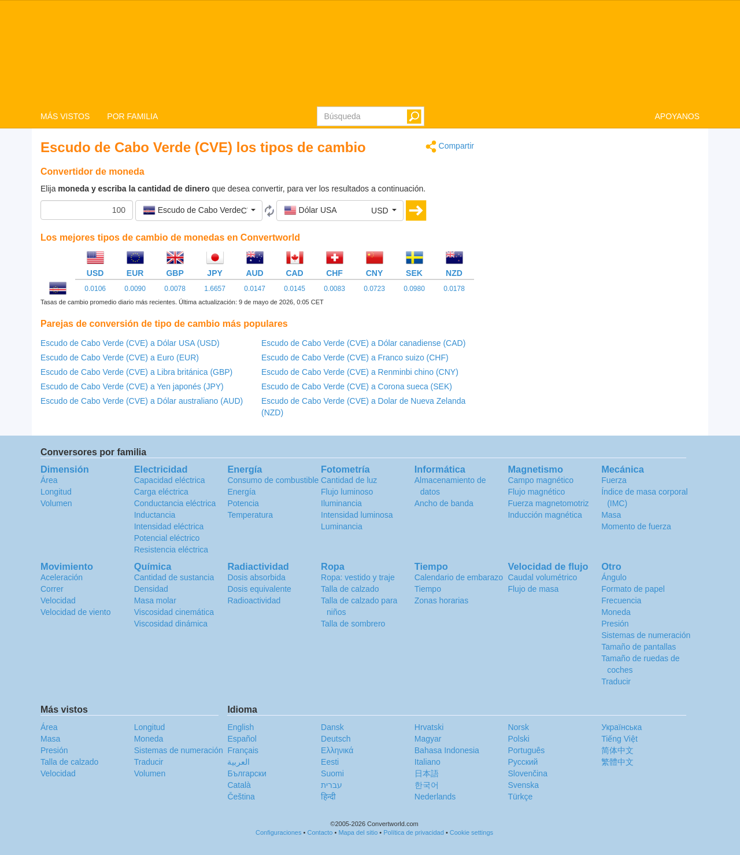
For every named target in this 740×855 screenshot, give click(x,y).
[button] (198, 210)
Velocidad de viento (75, 612)
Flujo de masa (533, 589)
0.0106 (95, 289)
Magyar (428, 738)
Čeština (240, 796)
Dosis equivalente (259, 589)
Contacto (319, 832)
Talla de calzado (350, 589)
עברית (331, 785)
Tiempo (428, 589)
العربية (238, 761)
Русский (523, 761)
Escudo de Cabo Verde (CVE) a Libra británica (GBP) (136, 372)
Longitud (56, 491)
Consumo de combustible (273, 480)
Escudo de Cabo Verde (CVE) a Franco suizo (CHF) (355, 357)
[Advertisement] (595, 221)
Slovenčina (527, 773)
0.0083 (334, 289)
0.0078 (175, 289)
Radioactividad (253, 600)
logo (370, 53)
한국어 (427, 785)
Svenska (523, 785)
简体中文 (617, 750)
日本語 (427, 773)
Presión (614, 623)
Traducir (616, 681)
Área (49, 480)
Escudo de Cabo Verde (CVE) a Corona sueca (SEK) (356, 386)
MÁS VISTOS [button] (65, 116)
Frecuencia (621, 600)
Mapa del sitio (358, 832)
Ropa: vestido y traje (358, 577)
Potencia (242, 503)
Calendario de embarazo (459, 577)
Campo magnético (541, 480)
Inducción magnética (545, 514)
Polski (518, 738)
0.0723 (374, 289)
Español (242, 738)
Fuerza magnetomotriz (548, 503)
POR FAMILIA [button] (132, 116)
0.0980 (414, 289)
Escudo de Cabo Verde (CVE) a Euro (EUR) (119, 357)
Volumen (56, 503)
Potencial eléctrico (167, 538)
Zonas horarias (441, 600)
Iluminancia (341, 503)
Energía (241, 491)
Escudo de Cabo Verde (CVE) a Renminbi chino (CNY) (359, 372)
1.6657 (214, 289)
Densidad (151, 589)
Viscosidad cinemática (174, 612)
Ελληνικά (337, 750)
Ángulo (614, 577)
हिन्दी (328, 796)
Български (246, 773)
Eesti (330, 761)
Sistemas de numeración (645, 635)
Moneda (616, 612)
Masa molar (155, 600)
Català (238, 785)
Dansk (332, 727)
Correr (52, 589)
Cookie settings (471, 832)
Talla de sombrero (353, 623)
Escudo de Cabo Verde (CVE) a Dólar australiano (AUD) (141, 401)
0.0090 (135, 289)
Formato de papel (633, 589)
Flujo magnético (536, 491)
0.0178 (454, 289)
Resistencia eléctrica (171, 549)
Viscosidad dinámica (171, 623)
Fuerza (614, 480)
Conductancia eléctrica (175, 503)
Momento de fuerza (636, 526)
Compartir (450, 147)
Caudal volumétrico (542, 577)
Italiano (428, 761)
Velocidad (58, 600)
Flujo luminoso (347, 491)
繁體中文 (617, 761)
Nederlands (435, 796)
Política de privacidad (413, 832)
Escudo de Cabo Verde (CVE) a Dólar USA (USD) (130, 343)
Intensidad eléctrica (169, 526)
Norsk (518, 727)
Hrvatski (429, 727)
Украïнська (621, 727)
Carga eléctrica (161, 491)
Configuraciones (279, 832)
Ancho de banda (444, 503)
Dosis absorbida (256, 577)
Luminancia (341, 526)
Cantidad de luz (349, 480)
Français (242, 750)
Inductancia (155, 514)
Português (526, 750)
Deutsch (335, 738)
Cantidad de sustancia (174, 577)
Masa (611, 514)
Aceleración (61, 577)
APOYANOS (677, 116)
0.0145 (294, 289)
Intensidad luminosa (357, 514)
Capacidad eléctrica (169, 480)
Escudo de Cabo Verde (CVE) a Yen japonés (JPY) (132, 386)
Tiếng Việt (619, 738)
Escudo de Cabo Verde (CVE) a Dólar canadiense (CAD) (363, 343)
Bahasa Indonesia (447, 750)
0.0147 (254, 289)
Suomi (332, 773)
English (240, 727)
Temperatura (250, 514)
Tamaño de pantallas (638, 646)
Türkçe (520, 796)
